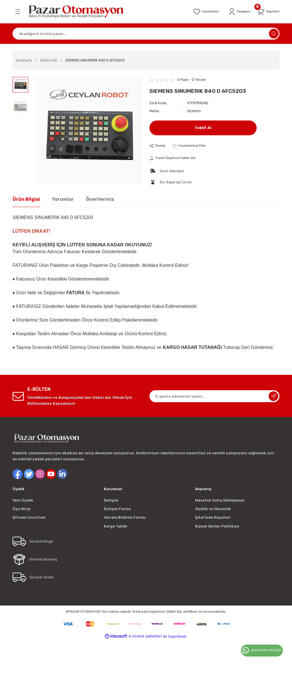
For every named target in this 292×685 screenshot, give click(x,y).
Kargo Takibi (115, 526)
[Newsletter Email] (214, 397)
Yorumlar (63, 199)
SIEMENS (194, 111)
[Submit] (273, 397)
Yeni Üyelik (23, 500)
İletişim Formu (117, 509)
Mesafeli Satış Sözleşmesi (219, 500)
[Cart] (267, 12)
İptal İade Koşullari (212, 518)
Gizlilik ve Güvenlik (213, 509)
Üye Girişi (22, 509)
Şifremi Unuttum (29, 518)
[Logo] (79, 12)
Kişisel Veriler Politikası (217, 526)
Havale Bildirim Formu (125, 518)
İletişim (111, 500)
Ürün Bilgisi (26, 199)
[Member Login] (237, 12)
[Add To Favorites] (190, 146)
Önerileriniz (100, 199)
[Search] (146, 34)
